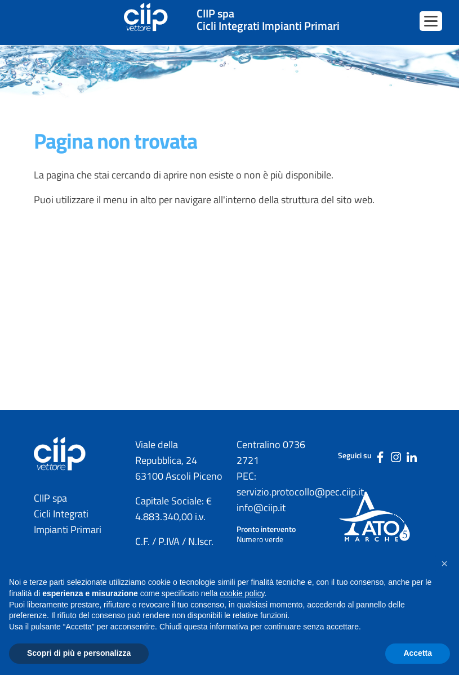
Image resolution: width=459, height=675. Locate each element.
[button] (444, 564)
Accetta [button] (417, 653)
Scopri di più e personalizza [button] (79, 653)
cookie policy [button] (242, 593)
